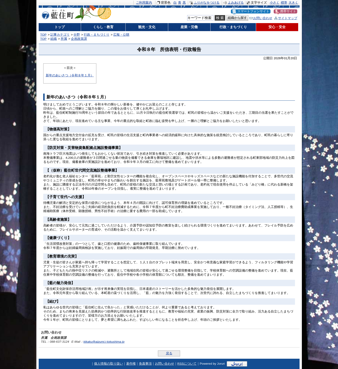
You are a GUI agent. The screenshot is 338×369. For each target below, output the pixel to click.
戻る (169, 353)
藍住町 (57, 13)
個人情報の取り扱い (108, 363)
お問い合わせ (262, 18)
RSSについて (187, 363)
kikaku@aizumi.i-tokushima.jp (104, 341)
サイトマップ (287, 18)
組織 (53, 38)
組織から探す (237, 17)
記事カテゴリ (60, 34)
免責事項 (145, 363)
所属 (64, 38)
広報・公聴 (121, 34)
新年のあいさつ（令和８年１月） (70, 75)
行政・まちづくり (96, 34)
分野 (76, 34)
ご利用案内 (144, 2)
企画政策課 (79, 38)
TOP (43, 34)
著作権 (131, 363)
